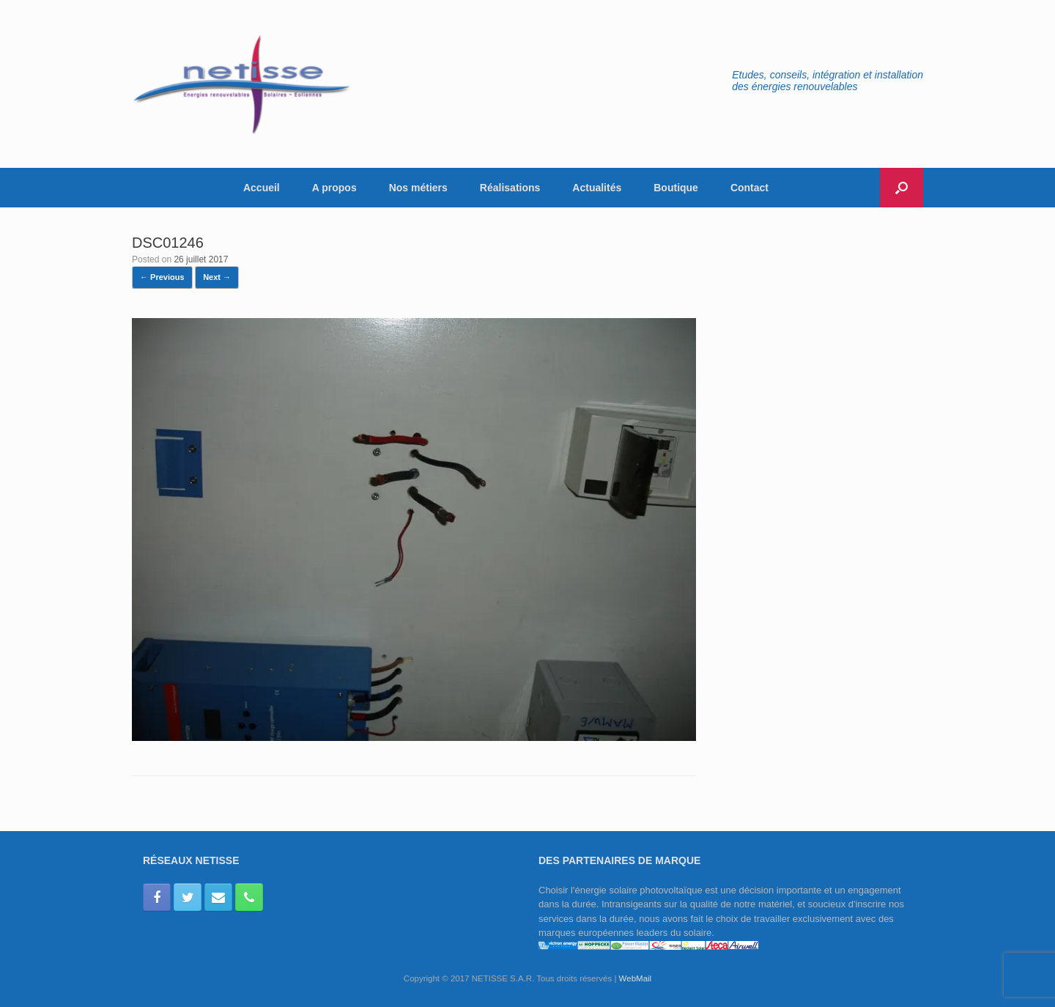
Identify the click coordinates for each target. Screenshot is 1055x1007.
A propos (334, 187)
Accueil (261, 187)
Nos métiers (418, 187)
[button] (901, 187)
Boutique (676, 187)
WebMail (635, 978)
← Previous (162, 277)
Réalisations (510, 187)
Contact (749, 187)
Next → (217, 277)
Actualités (596, 187)
